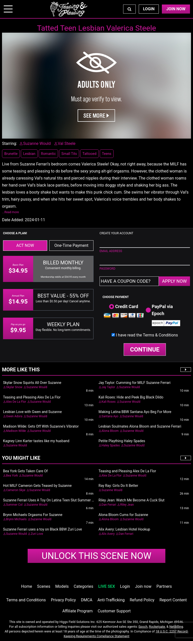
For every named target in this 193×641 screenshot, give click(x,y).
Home (26, 586)
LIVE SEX (106, 586)
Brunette (11, 154)
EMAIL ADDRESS (111, 251)
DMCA (86, 600)
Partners (164, 586)
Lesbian (29, 154)
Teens (106, 154)
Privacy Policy (63, 600)
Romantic (48, 154)
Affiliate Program (77, 611)
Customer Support (114, 611)
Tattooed (89, 154)
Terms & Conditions (160, 335)
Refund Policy (142, 600)
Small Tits (69, 154)
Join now (143, 586)
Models (62, 586)
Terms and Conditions (26, 600)
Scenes (43, 586)
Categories (83, 586)
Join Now (175, 9)
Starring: (9, 143)
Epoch (143, 626)
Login (149, 9)
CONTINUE (145, 349)
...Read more (10, 212)
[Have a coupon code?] (129, 281)
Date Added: (13, 219)
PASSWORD (107, 268)
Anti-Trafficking (111, 600)
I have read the (147, 335)
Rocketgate (157, 626)
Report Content (173, 600)
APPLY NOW (174, 281)
